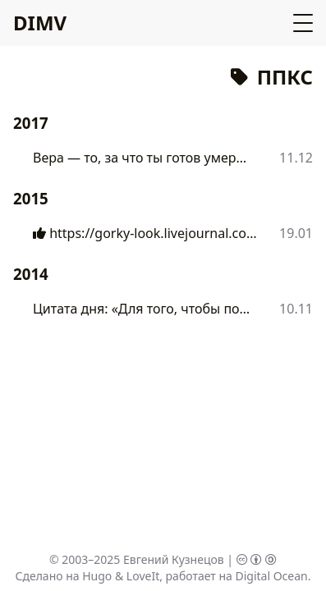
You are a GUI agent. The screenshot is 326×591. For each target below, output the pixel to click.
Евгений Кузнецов (173, 559)
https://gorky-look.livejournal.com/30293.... (146, 233)
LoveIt (142, 576)
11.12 (296, 158)
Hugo (97, 576)
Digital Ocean (271, 576)
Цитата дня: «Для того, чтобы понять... (143, 309)
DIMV (40, 22)
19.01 (296, 233)
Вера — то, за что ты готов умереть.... (142, 158)
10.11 (296, 309)
